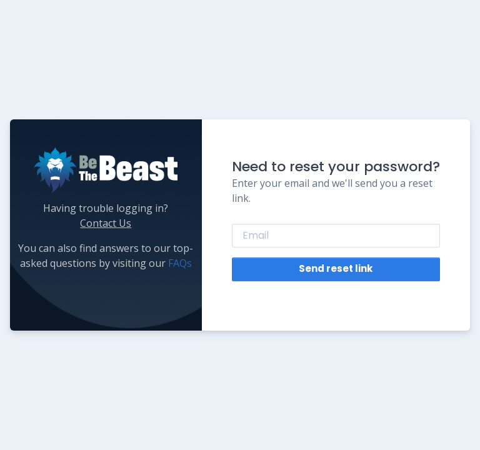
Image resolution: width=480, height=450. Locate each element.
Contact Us (105, 223)
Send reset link (335, 268)
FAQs (180, 263)
